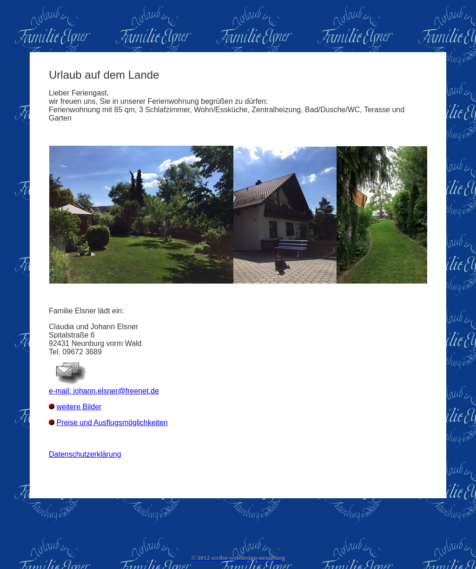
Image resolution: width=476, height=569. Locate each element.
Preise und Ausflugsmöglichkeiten (111, 423)
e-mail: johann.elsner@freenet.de (104, 391)
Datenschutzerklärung (85, 454)
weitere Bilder (78, 407)
